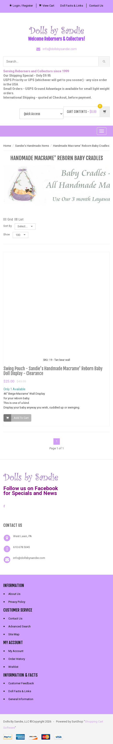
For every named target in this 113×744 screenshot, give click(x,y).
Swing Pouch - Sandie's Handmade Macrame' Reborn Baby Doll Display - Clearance (53, 372)
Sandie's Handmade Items (32, 145)
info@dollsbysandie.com (60, 49)
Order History (16, 659)
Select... (25, 226)
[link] (56, 514)
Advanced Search (19, 626)
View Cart (48, 5)
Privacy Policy (16, 601)
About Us (14, 594)
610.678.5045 (21, 547)
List (18, 219)
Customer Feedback (21, 683)
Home (7, 145)
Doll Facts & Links (71, 5)
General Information (20, 699)
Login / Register (23, 5)
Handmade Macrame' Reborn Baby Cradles (81, 145)
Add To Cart (21, 419)
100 (20, 235)
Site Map (13, 634)
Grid (8, 219)
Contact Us (96, 5)
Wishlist (13, 666)
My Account (15, 651)
